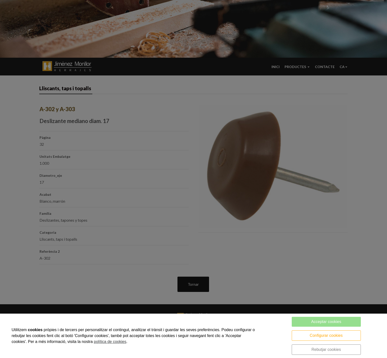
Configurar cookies (326, 335)
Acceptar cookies (326, 322)
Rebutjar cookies (326, 349)
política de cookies (110, 342)
